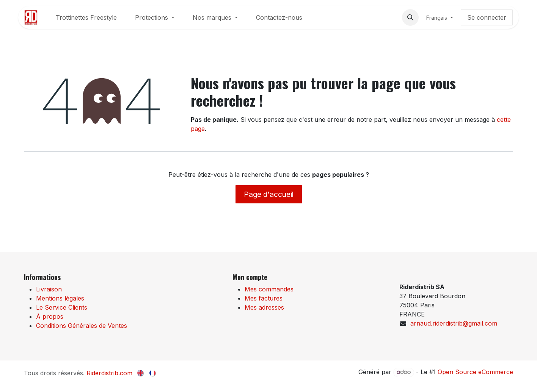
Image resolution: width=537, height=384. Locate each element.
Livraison (49, 289)
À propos (49, 316)
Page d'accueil (269, 194)
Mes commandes (269, 289)
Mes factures (264, 298)
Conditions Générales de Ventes (81, 325)
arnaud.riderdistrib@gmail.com (453, 323)
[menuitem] (86, 17)
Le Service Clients (61, 307)
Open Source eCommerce (475, 372)
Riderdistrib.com (109, 373)
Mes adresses (264, 307)
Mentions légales (60, 298)
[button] (410, 17)
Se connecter (486, 17)
